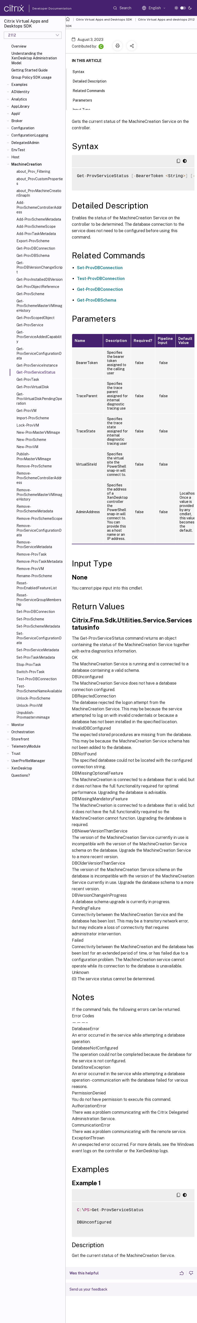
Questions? (20, 775)
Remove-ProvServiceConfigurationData (39, 530)
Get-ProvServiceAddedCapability (39, 336)
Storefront (20, 739)
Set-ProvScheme (30, 619)
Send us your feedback (88, 1289)
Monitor (17, 725)
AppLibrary (20, 106)
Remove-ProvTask (31, 554)
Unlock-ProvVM (29, 705)
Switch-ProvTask (30, 672)
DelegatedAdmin (25, 143)
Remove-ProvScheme (34, 466)
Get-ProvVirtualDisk (32, 387)
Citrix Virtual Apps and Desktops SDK (104, 19)
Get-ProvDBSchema (33, 255)
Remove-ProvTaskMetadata (39, 561)
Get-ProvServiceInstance (37, 365)
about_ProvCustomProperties (39, 181)
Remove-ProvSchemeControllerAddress (39, 478)
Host (15, 157)
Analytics (19, 99)
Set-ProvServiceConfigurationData (39, 638)
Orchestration (22, 732)
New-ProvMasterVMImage (38, 432)
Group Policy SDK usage (31, 77)
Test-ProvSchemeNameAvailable (39, 688)
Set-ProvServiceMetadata (37, 650)
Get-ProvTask (27, 379)
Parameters (85, 99)
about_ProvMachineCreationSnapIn (38, 193)
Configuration (22, 128)
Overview (18, 46)
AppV (15, 114)
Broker (17, 121)
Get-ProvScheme (30, 294)
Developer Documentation (43, 8)
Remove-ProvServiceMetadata (34, 544)
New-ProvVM (27, 447)
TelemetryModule (26, 746)
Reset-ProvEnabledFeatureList (36, 585)
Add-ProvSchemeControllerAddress (39, 207)
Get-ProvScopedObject (35, 318)
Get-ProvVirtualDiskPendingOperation (39, 398)
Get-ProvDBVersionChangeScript (39, 267)
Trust (16, 753)
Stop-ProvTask (28, 665)
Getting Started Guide (29, 70)
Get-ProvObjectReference (37, 287)
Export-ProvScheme (33, 241)
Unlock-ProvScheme (33, 698)
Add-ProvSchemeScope (36, 226)
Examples (19, 85)
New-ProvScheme (31, 440)
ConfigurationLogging (29, 135)
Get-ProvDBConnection (35, 248)
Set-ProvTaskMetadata (35, 657)
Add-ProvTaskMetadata (36, 234)
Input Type (84, 109)
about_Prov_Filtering (33, 171)
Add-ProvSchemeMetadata (38, 219)
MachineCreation (26, 164)
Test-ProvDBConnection (36, 679)
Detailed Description (92, 80)
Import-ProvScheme (32, 418)
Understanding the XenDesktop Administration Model (34, 58)
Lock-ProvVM (27, 425)
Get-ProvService (29, 325)
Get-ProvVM (26, 411)
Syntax (81, 71)
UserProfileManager (28, 761)
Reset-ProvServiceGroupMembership (38, 599)
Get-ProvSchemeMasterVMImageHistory (39, 305)
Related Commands (92, 90)
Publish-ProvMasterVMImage (33, 456)
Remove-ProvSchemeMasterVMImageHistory (39, 494)
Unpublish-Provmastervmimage (33, 715)
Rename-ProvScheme (34, 576)
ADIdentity (20, 92)
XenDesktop (21, 768)
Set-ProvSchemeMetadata (38, 626)
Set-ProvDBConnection (35, 612)
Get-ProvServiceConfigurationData (39, 353)
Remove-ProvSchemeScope (39, 518)
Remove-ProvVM (30, 569)
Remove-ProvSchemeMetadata (34, 508)
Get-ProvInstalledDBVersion (39, 279)
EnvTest (18, 150)
